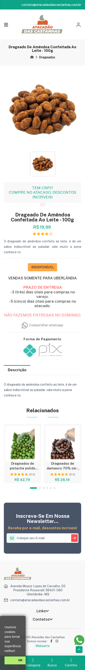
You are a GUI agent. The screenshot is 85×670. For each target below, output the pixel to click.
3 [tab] (43, 488)
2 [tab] (40, 488)
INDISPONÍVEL (42, 269)
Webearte (42, 646)
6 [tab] (54, 488)
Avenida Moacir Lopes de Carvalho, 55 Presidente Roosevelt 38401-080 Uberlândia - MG (38, 590)
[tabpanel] (22, 453)
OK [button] (20, 660)
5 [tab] (50, 488)
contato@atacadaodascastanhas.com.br (40, 600)
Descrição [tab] (17, 370)
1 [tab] (33, 488)
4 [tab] (47, 488)
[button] (16, 651)
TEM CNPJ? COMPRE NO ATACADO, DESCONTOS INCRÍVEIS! (42, 194)
